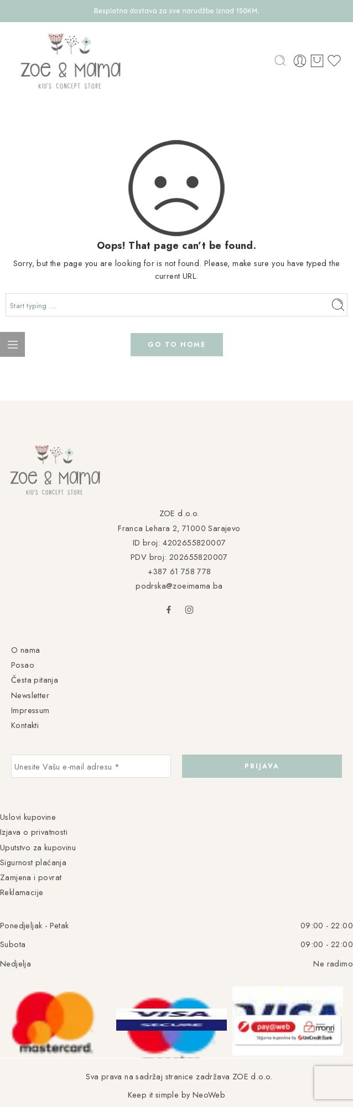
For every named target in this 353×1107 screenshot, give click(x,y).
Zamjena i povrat (30, 877)
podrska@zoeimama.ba (179, 585)
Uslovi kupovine (28, 817)
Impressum (30, 710)
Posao (22, 665)
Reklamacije (21, 892)
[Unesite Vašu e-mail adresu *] (91, 766)
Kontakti (25, 725)
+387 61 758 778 (179, 571)
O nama (25, 650)
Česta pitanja (34, 679)
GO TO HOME (177, 345)
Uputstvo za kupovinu (38, 847)
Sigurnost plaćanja (33, 862)
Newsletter (30, 695)
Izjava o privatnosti (34, 832)
